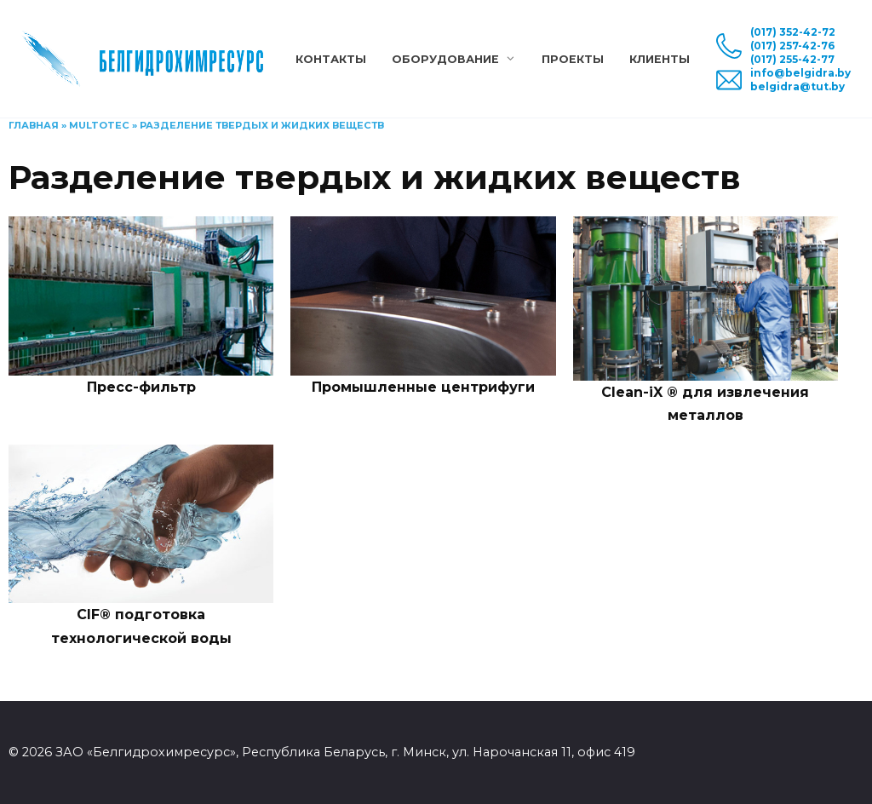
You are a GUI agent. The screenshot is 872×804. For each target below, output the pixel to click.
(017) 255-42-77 (792, 59)
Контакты (330, 59)
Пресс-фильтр (141, 387)
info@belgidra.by (800, 72)
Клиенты (659, 59)
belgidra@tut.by (797, 86)
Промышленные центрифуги (423, 387)
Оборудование (445, 59)
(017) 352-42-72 (792, 32)
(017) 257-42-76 (792, 45)
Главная (34, 125)
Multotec (99, 125)
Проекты (573, 59)
